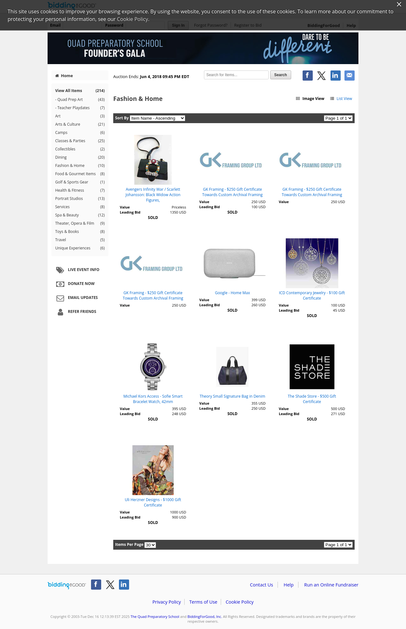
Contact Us (261, 585)
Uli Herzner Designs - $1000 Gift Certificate (153, 502)
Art (80, 116)
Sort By (122, 118)
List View (341, 98)
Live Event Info (77, 270)
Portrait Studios (80, 198)
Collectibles (80, 149)
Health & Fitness (80, 190)
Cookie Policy (239, 602)
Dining (80, 157)
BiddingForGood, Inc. (204, 616)
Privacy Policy (166, 602)
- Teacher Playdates (80, 108)
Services (80, 207)
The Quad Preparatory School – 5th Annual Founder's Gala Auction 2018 (203, 48)
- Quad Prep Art (80, 99)
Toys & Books (80, 231)
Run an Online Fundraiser (331, 585)
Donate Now (75, 284)
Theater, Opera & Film (80, 223)
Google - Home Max (232, 292)
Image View (309, 98)
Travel (80, 240)
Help (288, 585)
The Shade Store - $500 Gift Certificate (312, 399)
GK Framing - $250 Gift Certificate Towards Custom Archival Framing (232, 192)
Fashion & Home (80, 165)
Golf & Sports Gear (80, 182)
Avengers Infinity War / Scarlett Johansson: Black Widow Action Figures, (153, 195)
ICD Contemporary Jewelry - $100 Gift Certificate (312, 295)
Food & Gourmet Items (80, 174)
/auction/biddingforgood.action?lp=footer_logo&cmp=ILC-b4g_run (67, 586)
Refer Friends (75, 312)
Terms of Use (203, 602)
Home (64, 75)
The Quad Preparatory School (155, 616)
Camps (80, 132)
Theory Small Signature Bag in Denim (232, 396)
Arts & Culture (80, 124)
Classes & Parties (80, 141)
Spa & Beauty (80, 215)
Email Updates (76, 298)
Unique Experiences (80, 248)
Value (125, 207)
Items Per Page (129, 544)
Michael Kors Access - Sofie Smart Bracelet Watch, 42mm (152, 399)
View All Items (80, 90)
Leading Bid (130, 212)
